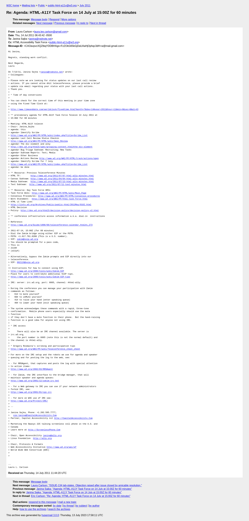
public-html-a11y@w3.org (62, 5)
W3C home (12, 5)
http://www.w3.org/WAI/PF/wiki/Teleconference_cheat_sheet (45, 349)
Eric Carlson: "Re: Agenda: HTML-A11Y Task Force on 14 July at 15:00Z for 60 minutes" (80, 496)
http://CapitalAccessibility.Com (73, 418)
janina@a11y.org (52, 435)
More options (68, 19)
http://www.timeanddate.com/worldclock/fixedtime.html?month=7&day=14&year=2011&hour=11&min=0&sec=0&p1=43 (74, 109)
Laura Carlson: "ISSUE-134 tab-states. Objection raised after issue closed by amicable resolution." (86, 485)
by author (94, 505)
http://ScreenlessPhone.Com (44, 429)
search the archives (59, 509)
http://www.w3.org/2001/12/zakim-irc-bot (35, 380)
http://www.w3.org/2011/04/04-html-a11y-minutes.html (62, 178)
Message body (39, 19)
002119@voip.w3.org (28, 262)
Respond (54, 19)
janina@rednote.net (40, 38)
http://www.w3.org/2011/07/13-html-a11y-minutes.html (62, 181)
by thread (68, 505)
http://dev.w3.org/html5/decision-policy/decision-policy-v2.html (60, 210)
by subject (81, 505)
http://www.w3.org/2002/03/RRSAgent (32, 369)
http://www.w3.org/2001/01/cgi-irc (31, 392)
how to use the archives (33, 509)
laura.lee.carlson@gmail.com (50, 31)
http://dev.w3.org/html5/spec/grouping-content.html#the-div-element (52, 147)
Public (41, 5)
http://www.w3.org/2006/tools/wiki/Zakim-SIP (37, 271)
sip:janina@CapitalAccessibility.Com (35, 415)
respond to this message (42, 502)
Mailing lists (28, 5)
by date (57, 505)
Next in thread (98, 23)
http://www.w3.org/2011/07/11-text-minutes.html (57, 184)
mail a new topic (67, 502)
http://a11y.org (42, 438)
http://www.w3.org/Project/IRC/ (29, 401)
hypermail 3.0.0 (50, 515)
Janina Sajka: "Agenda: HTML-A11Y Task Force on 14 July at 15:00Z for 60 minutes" (84, 489)
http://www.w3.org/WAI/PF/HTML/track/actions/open (69, 158)
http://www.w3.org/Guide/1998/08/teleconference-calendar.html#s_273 (52, 225)
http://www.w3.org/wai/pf (61, 447)
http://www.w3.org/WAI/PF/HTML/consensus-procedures (69, 196)
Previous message (64, 23)
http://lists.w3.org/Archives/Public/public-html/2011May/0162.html (51, 204)
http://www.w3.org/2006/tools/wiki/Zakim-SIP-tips (40, 276)
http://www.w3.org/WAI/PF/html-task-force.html (59, 199)
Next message (44, 23)
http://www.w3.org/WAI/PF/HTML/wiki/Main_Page (59, 193)
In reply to (82, 23)
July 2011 (85, 5)
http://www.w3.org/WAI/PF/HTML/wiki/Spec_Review (39, 141)
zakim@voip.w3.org (27, 239)
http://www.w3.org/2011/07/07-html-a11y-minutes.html (62, 175)
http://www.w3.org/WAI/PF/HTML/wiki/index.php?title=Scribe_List (49, 135)
